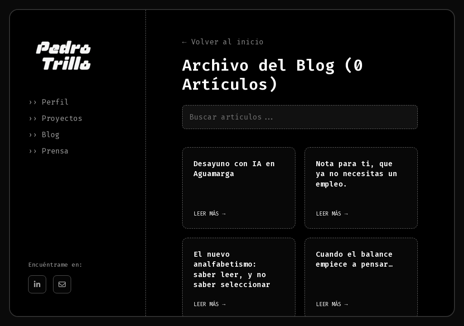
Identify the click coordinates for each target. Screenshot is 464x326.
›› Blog (44, 134)
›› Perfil (48, 102)
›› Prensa (48, 151)
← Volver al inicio (223, 42)
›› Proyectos (55, 118)
